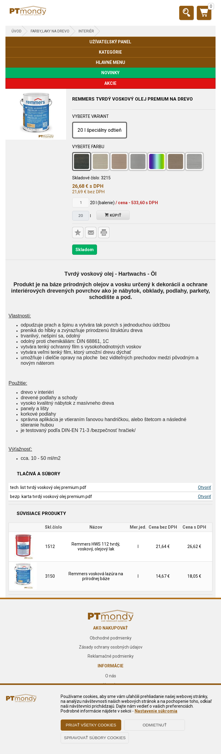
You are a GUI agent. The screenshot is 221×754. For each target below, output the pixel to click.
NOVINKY (110, 72)
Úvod (17, 31)
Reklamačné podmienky (111, 656)
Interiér (86, 31)
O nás (110, 675)
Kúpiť (113, 215)
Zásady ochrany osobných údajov (110, 647)
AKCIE (110, 83)
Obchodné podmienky (111, 638)
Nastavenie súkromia (156, 711)
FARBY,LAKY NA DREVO (50, 31)
